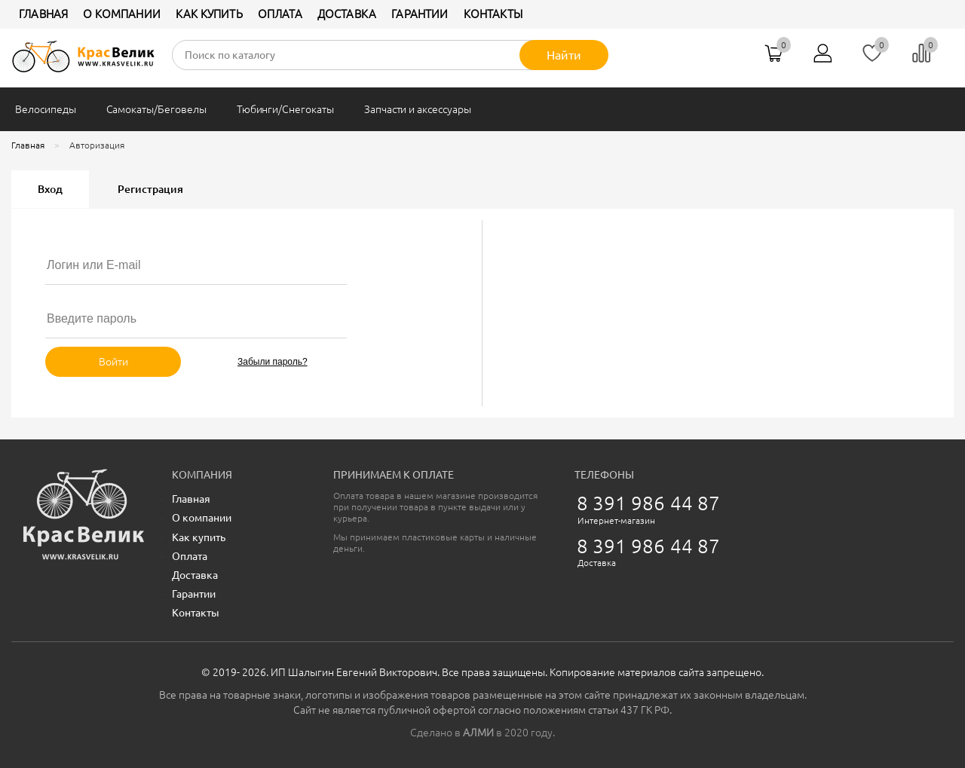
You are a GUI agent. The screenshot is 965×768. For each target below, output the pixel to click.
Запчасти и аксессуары (417, 109)
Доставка (346, 14)
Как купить (209, 14)
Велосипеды (45, 109)
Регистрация (150, 189)
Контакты (493, 14)
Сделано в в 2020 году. (482, 733)
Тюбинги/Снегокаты (285, 109)
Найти (564, 55)
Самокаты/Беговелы (156, 109)
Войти (113, 362)
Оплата (280, 14)
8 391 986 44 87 (649, 503)
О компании (122, 14)
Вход (50, 189)
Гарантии (419, 14)
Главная (43, 14)
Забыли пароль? (272, 361)
